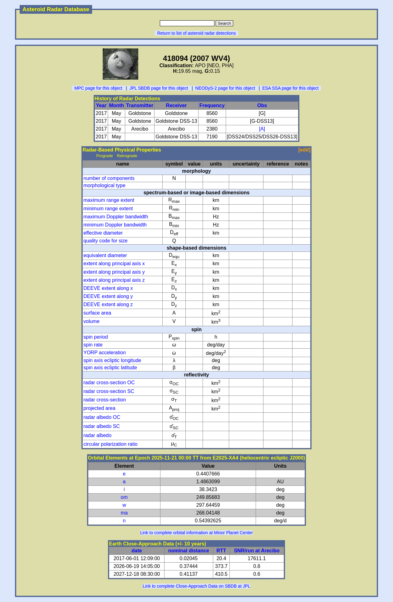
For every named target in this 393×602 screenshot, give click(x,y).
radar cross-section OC (109, 382)
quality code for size (105, 240)
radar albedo (97, 435)
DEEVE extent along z (108, 304)
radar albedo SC (101, 426)
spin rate (92, 344)
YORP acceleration (104, 352)
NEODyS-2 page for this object (225, 88)
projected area (99, 408)
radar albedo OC (101, 417)
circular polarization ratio (110, 444)
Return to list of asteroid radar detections (196, 33)
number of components (109, 178)
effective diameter (103, 233)
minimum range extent (108, 208)
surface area (97, 313)
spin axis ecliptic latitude (110, 367)
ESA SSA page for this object (290, 88)
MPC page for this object (98, 88)
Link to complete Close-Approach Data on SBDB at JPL (196, 586)
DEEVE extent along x (108, 288)
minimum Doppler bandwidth (115, 224)
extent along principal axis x (114, 263)
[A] (262, 129)
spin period (95, 337)
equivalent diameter (105, 255)
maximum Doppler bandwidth (115, 216)
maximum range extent (108, 200)
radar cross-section (104, 399)
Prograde (104, 155)
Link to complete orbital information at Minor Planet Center (196, 532)
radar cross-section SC (108, 391)
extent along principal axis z (114, 280)
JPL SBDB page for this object (159, 88)
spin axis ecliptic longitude (112, 360)
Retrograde (127, 155)
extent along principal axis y (114, 272)
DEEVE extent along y (108, 296)
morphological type (104, 185)
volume (91, 321)
